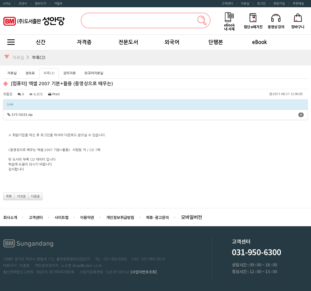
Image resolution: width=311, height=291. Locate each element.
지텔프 (58, 3)
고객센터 (227, 3)
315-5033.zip (22, 114)
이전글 (21, 196)
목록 (9, 196)
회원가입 (279, 3)
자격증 (84, 42)
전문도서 (128, 42)
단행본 (215, 42)
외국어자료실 (93, 73)
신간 (41, 42)
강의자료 (69, 73)
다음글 (35, 196)
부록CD (38, 57)
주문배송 (298, 3)
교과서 (22, 3)
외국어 (172, 42)
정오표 (30, 73)
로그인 (261, 3)
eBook (259, 42)
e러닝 (7, 3)
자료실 (245, 3)
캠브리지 (40, 3)
